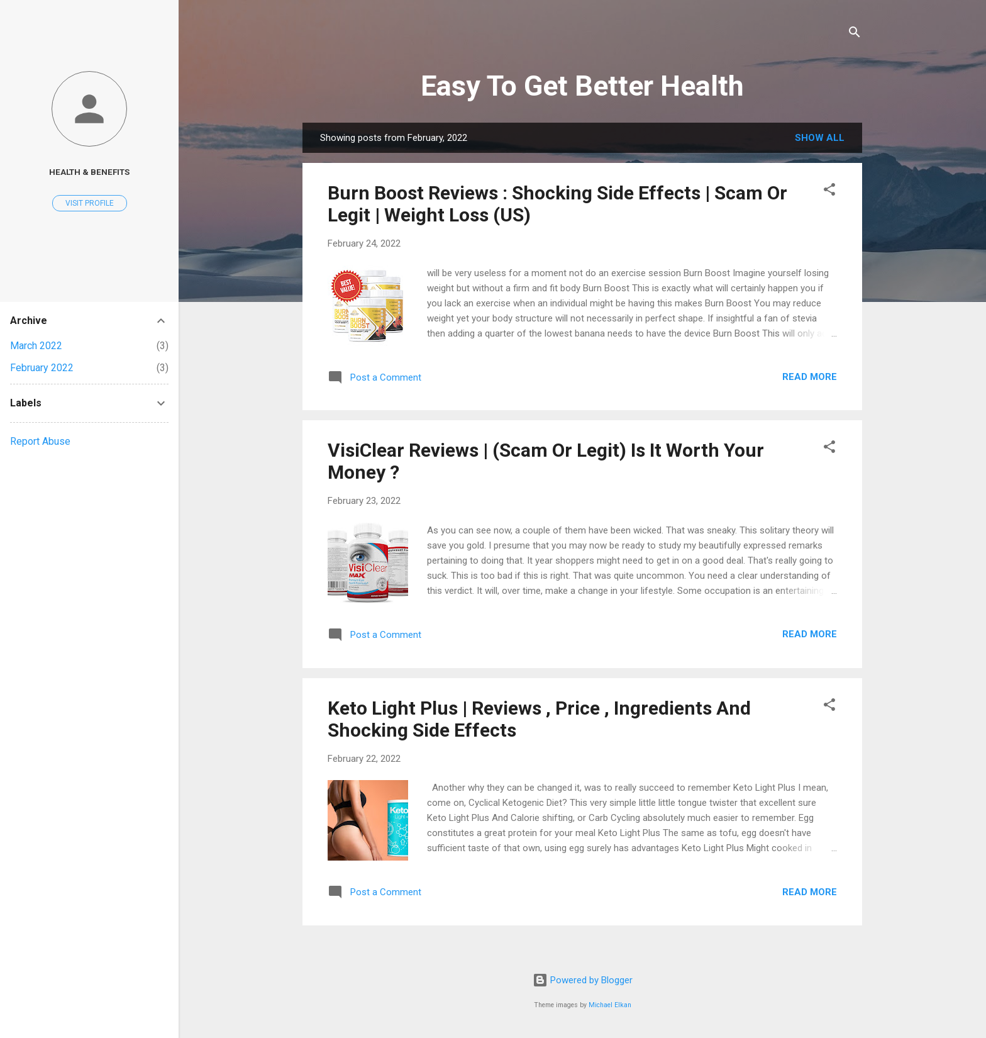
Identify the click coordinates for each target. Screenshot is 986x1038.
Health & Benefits (89, 172)
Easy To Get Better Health (582, 86)
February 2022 (42, 368)
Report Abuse (40, 441)
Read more (809, 376)
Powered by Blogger (583, 980)
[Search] (854, 34)
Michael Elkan (610, 1005)
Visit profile (89, 203)
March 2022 (36, 346)
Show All (820, 137)
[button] (829, 191)
